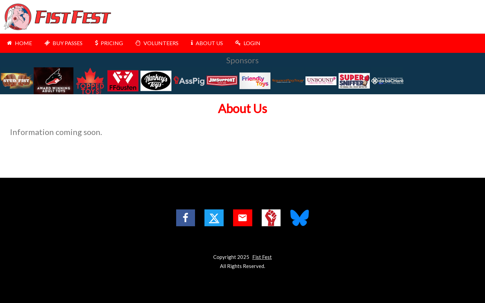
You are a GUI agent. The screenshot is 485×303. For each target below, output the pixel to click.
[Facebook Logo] (185, 217)
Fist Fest (262, 257)
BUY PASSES (63, 42)
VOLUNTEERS (156, 42)
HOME (18, 42)
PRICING (108, 42)
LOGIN (247, 42)
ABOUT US (206, 42)
